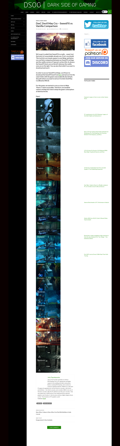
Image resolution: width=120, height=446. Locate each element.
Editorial (13, 41)
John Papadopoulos (53, 29)
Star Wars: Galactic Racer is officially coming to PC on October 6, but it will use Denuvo (96, 185)
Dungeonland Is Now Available (55, 419)
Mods (48, 12)
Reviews (85, 12)
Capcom (39, 403)
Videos (37, 12)
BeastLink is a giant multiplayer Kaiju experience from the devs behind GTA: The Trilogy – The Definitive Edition (96, 237)
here (60, 75)
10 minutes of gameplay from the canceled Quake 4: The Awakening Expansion (95, 168)
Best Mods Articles (15, 34)
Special (12, 24)
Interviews (13, 44)
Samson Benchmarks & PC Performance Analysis (96, 202)
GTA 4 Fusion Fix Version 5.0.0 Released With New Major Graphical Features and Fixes (95, 151)
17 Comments (64, 29)
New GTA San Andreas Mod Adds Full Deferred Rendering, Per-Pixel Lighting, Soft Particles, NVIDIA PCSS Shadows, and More (96, 133)
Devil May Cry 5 (47, 403)
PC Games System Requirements (59, 12)
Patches (43, 12)
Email (44, 398)
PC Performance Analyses (75, 12)
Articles (13, 21)
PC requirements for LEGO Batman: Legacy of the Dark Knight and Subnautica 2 (96, 115)
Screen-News (43, 20)
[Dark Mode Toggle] (105, 11)
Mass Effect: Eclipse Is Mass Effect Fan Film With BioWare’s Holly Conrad (55, 412)
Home (22, 12)
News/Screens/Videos (16, 18)
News (27, 12)
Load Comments (54, 427)
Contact (92, 12)
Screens (32, 12)
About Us (98, 12)
